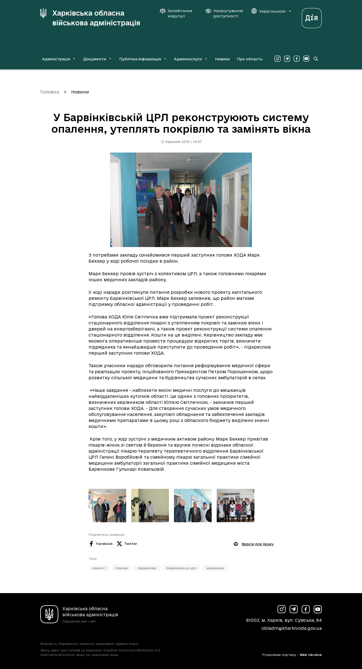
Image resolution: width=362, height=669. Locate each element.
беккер (122, 568)
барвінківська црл (181, 568)
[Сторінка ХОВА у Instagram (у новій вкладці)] (278, 59)
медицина (215, 568)
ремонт (99, 568)
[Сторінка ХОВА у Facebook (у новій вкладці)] (297, 59)
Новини (222, 59)
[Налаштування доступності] (224, 13)
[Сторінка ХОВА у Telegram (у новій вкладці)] (287, 59)
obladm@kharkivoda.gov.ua (291, 628)
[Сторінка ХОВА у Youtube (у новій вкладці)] (306, 59)
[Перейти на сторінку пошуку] (316, 59)
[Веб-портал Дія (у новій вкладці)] (312, 16)
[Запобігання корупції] (178, 13)
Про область (250, 59)
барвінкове (147, 568)
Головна (49, 91)
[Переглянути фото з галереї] (107, 505)
